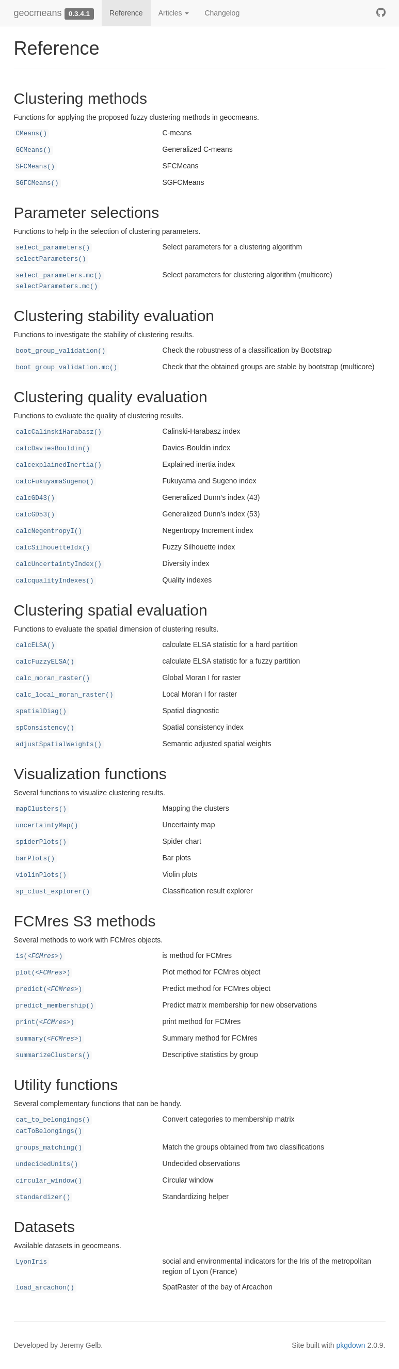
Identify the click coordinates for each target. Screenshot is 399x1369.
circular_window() (49, 1181)
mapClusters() (41, 809)
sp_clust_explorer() (53, 891)
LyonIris (31, 1262)
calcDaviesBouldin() (53, 448)
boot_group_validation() (61, 351)
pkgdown (351, 1345)
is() (39, 956)
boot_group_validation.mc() (67, 367)
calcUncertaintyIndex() (59, 564)
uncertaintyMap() (47, 825)
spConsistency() (45, 728)
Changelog (222, 13)
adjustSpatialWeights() (59, 744)
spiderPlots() (41, 842)
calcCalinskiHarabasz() (59, 432)
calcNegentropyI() (49, 531)
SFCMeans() (35, 166)
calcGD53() (35, 514)
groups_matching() (49, 1148)
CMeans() (31, 133)
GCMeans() (33, 150)
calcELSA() (35, 645)
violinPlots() (41, 875)
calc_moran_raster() (53, 678)
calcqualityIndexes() (55, 581)
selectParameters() (51, 259)
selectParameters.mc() (57, 286)
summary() (49, 1039)
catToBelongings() (49, 1131)
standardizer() (43, 1197)
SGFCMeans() (37, 183)
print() (45, 1022)
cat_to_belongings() (53, 1120)
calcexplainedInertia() (59, 465)
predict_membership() (55, 1006)
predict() (49, 989)
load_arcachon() (45, 1288)
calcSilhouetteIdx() (53, 548)
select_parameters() (53, 247)
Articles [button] (173, 13)
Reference (126, 13)
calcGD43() (35, 498)
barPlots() (35, 858)
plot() (43, 973)
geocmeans (38, 13)
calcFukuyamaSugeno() (55, 481)
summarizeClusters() (53, 1055)
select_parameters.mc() (59, 275)
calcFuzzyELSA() (45, 662)
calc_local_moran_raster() (65, 695)
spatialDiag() (41, 711)
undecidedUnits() (47, 1164)
